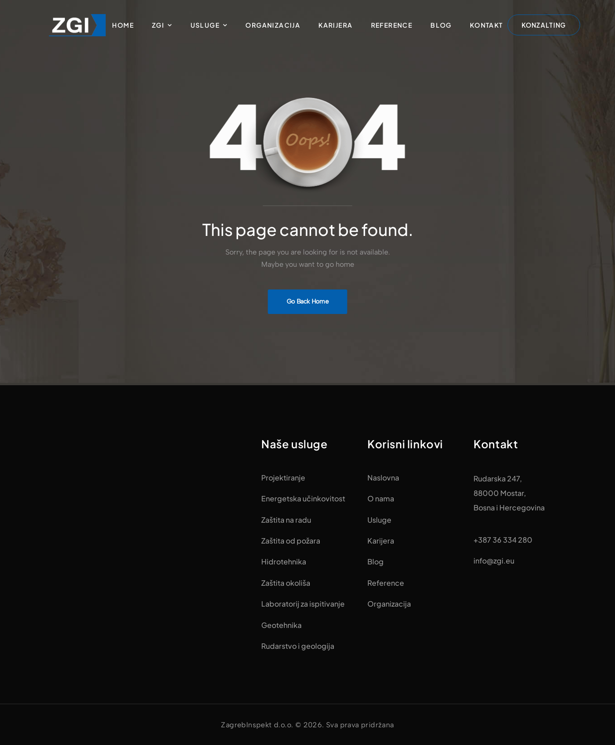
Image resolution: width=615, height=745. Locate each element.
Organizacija (272, 25)
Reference (392, 25)
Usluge (205, 25)
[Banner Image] (307, 301)
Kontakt (486, 25)
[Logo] (77, 25)
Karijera (335, 25)
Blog (441, 25)
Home (123, 25)
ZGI (158, 25)
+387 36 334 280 (502, 539)
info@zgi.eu (493, 560)
